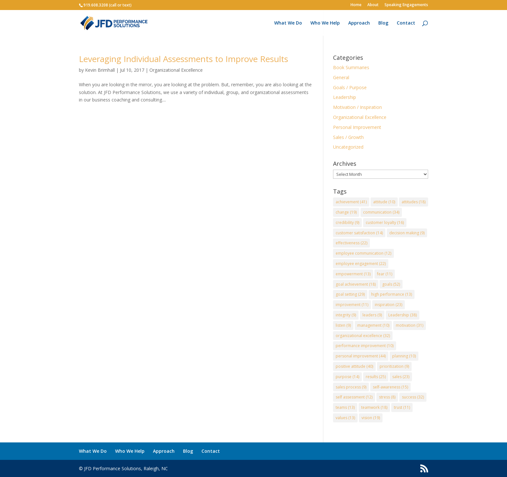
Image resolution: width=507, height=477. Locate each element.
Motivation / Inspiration (357, 107)
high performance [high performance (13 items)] (391, 294)
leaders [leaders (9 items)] (372, 315)
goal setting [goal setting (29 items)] (350, 294)
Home (356, 5)
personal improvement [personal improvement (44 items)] (361, 356)
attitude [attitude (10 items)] (384, 202)
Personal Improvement (357, 127)
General (341, 77)
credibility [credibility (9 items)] (347, 222)
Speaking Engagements (406, 5)
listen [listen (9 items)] (343, 325)
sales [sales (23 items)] (400, 376)
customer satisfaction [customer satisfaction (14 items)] (359, 233)
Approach (359, 23)
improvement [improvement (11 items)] (352, 304)
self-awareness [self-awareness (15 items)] (390, 387)
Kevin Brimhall (100, 70)
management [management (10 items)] (373, 325)
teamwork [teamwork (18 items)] (374, 407)
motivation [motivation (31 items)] (409, 325)
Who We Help (325, 23)
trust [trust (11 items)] (402, 407)
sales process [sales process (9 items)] (351, 387)
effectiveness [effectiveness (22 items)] (351, 243)
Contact (406, 23)
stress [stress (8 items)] (387, 397)
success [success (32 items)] (413, 397)
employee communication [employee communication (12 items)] (363, 253)
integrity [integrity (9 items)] (346, 315)
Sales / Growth (348, 137)
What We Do (288, 23)
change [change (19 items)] (346, 212)
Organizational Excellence (176, 70)
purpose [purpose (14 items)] (347, 376)
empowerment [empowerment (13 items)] (353, 274)
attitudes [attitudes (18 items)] (414, 202)
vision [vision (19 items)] (370, 417)
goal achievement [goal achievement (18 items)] (356, 284)
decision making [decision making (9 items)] (407, 233)
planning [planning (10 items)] (404, 356)
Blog (383, 23)
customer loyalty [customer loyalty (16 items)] (385, 222)
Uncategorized (348, 147)
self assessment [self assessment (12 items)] (354, 397)
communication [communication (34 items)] (381, 212)
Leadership (344, 97)
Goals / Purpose (350, 87)
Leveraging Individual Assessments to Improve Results (183, 59)
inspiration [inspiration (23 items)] (388, 304)
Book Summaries (351, 67)
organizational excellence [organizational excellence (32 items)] (363, 335)
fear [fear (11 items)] (384, 274)
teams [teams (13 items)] (345, 407)
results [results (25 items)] (376, 376)
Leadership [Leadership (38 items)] (402, 315)
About (373, 5)
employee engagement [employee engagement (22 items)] (361, 263)
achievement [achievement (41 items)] (351, 202)
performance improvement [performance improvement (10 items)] (365, 345)
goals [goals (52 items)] (391, 284)
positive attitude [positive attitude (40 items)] (354, 366)
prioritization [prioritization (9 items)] (394, 366)
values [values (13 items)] (345, 417)
